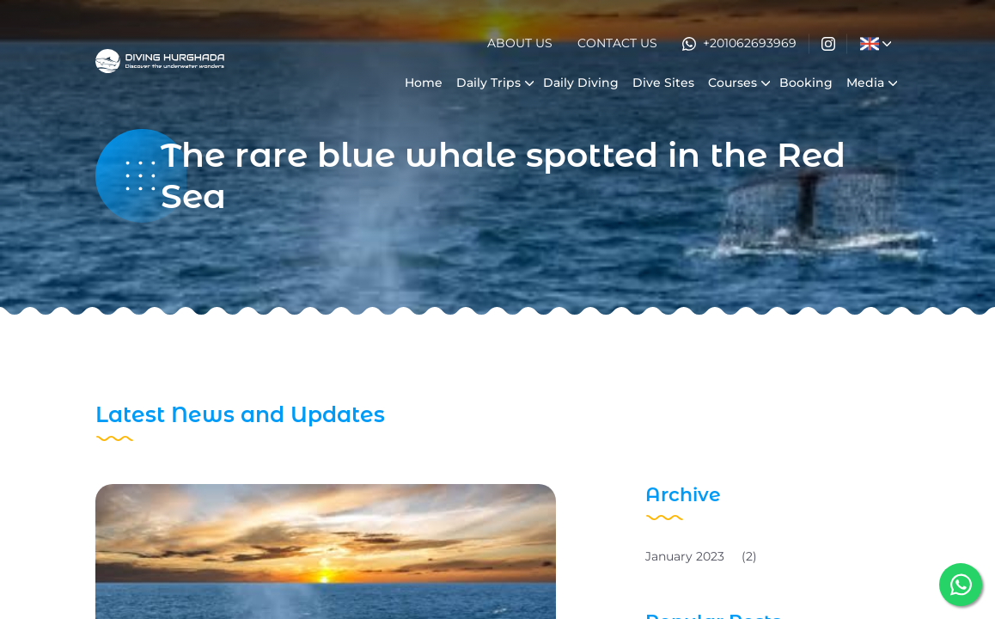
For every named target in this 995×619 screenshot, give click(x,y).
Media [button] (865, 82)
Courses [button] (732, 82)
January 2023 (701, 556)
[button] (869, 44)
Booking (806, 82)
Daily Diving (581, 82)
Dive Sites (663, 82)
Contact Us (617, 43)
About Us (519, 43)
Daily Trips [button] (488, 82)
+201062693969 (739, 43)
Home (424, 82)
